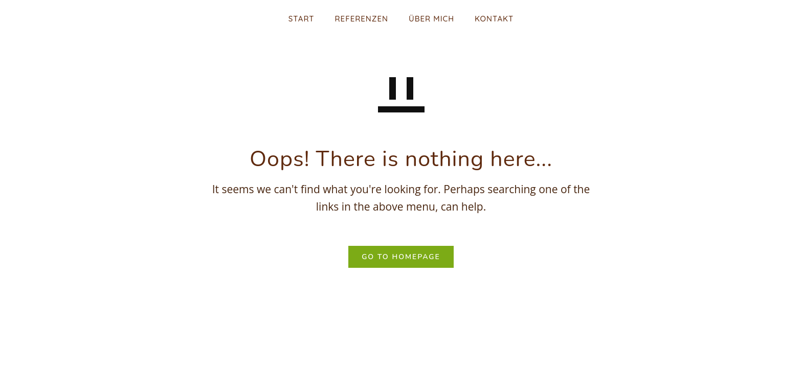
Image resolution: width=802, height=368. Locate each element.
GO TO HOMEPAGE (401, 257)
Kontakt (494, 19)
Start (301, 19)
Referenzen (361, 19)
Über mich (431, 19)
